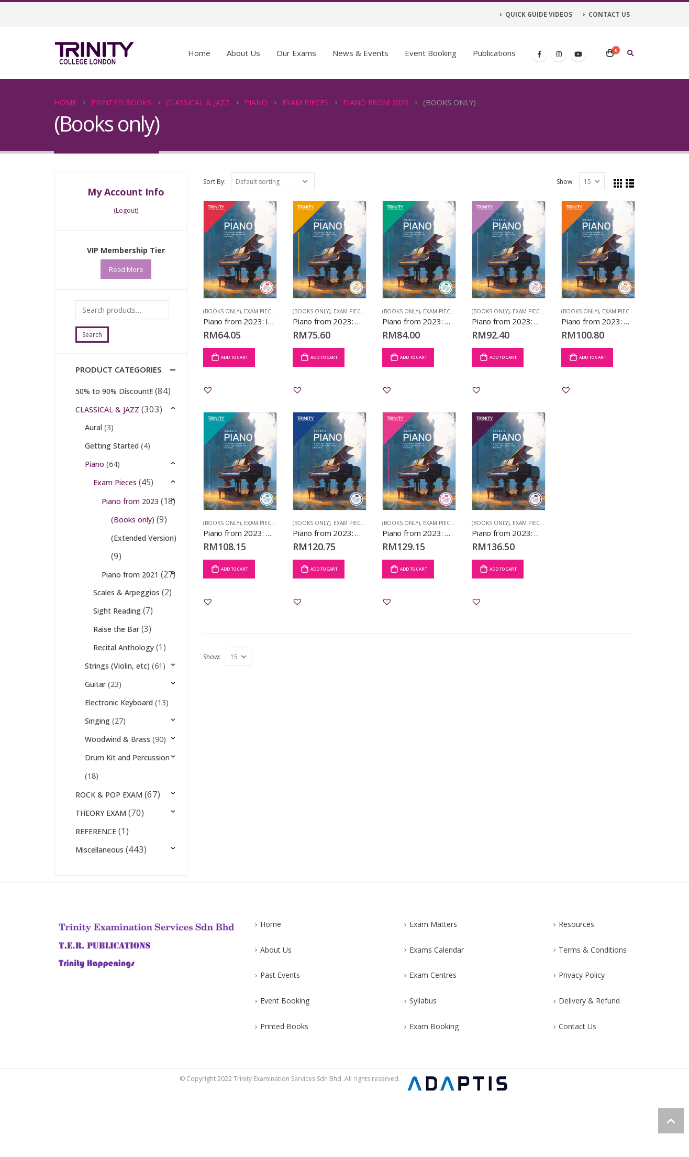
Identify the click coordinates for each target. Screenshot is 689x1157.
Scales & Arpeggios (127, 636)
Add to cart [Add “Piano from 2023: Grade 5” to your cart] (234, 569)
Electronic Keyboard (119, 746)
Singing (97, 764)
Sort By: (214, 181)
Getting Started (112, 446)
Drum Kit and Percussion (127, 801)
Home (199, 53)
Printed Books (284, 1084)
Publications (494, 53)
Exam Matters (433, 982)
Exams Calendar (436, 1007)
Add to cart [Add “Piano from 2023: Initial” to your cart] (234, 357)
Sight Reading (118, 654)
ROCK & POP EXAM (108, 838)
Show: (565, 181)
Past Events (280, 1033)
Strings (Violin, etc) (117, 709)
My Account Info (125, 191)
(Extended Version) (130, 557)
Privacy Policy (582, 1033)
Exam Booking (434, 1084)
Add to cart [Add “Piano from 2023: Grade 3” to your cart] (503, 357)
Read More (126, 269)
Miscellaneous (99, 893)
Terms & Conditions (593, 1007)
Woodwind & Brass (117, 783)
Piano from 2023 (132, 501)
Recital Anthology (124, 691)
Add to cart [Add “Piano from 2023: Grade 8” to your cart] (503, 569)
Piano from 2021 (132, 599)
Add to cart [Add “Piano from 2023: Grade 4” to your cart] (592, 357)
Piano (94, 465)
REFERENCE (95, 874)
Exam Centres (433, 1033)
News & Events (360, 53)
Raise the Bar (117, 673)
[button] (208, 390)
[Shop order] (273, 181)
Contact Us (577, 1084)
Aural (93, 428)
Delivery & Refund (589, 1058)
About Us (243, 53)
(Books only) (222, 311)
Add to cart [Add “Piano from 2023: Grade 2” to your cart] (413, 357)
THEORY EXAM (100, 856)
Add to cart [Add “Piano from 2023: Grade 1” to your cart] (324, 357)
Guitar (95, 728)
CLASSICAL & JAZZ (107, 409)
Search (92, 334)
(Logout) (126, 210)
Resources (576, 982)
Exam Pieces (260, 311)
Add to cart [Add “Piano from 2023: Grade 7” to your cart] (413, 569)
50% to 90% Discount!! (114, 391)
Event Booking (431, 53)
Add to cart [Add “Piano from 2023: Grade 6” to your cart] (324, 569)
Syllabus (423, 1058)
